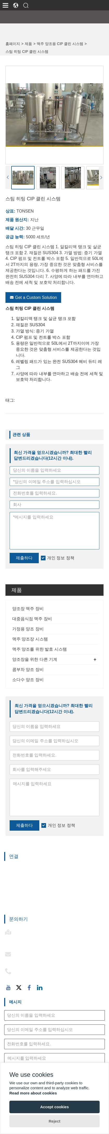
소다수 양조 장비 (28, 679)
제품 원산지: (17, 219)
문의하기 (18, 919)
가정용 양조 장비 (28, 629)
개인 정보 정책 (61, 825)
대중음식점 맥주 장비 (32, 619)
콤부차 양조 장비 (28, 669)
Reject (54, 1121)
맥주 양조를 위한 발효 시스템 (39, 649)
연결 (13, 856)
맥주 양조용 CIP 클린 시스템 (60, 44)
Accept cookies (54, 1107)
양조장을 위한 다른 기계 (34, 659)
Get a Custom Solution (33, 297)
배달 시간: (15, 228)
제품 (28, 44)
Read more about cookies (33, 1093)
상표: (10, 211)
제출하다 (24, 825)
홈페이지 (12, 44)
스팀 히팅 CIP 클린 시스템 (26, 51)
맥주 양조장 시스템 (30, 639)
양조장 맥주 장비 (28, 608)
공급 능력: (15, 237)
